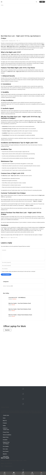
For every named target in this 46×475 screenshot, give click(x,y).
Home (2, 5)
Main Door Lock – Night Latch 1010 (10, 237)
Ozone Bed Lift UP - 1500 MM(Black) (17, 297)
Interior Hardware (7, 286)
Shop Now (7, 330)
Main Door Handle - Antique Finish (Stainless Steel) (21, 315)
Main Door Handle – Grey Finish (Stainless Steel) (20, 303)
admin (14, 40)
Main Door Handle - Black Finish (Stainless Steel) (20, 309)
